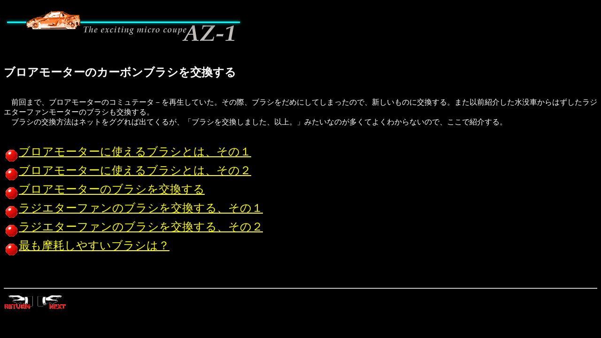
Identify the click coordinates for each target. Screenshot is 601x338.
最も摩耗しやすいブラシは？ (87, 245)
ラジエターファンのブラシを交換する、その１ (133, 208)
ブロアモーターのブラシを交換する (104, 189)
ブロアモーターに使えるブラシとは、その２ (127, 170)
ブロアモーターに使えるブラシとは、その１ (127, 152)
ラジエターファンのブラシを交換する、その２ (133, 227)
